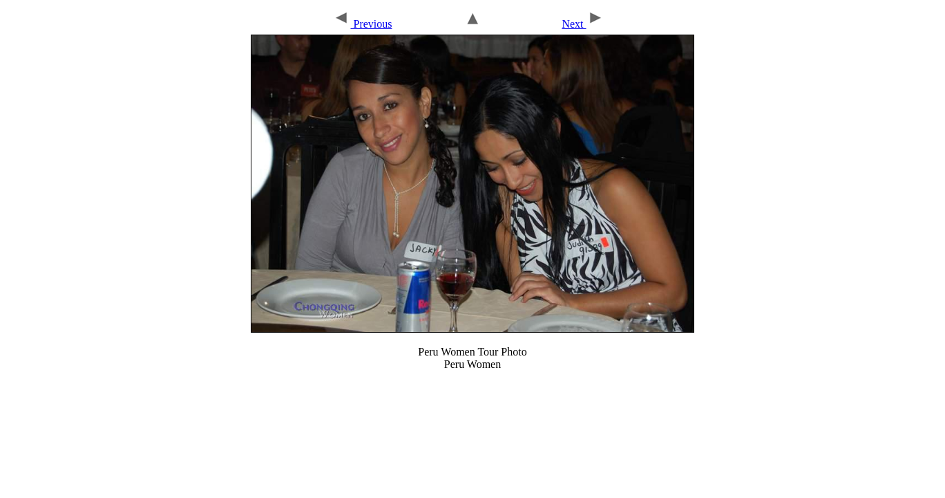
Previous (362, 24)
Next (582, 24)
